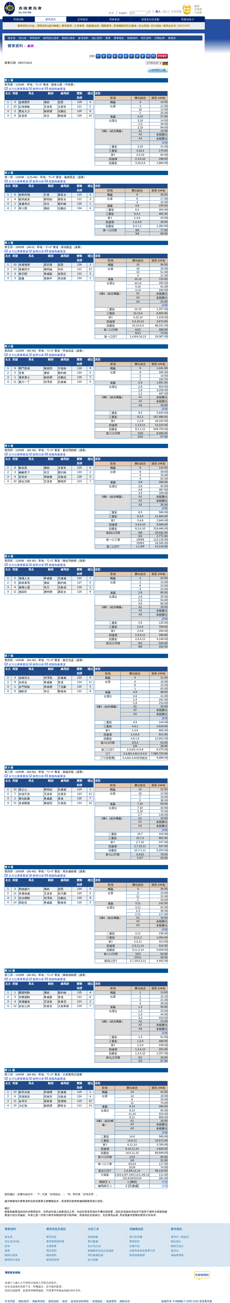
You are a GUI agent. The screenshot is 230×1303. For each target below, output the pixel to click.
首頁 (111, 12)
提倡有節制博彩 (80, 1301)
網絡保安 (125, 1301)
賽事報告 (118, 38)
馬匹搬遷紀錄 (95, 1255)
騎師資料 (51, 1255)
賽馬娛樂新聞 (137, 1255)
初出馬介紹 (94, 1246)
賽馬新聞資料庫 (55, 1241)
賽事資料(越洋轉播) (48, 25)
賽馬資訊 (50, 19)
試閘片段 (134, 1246)
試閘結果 (159, 38)
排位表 (22, 38)
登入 (158, 11)
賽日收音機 (135, 1236)
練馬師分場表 (51, 38)
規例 (64, 1301)
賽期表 (171, 38)
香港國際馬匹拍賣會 (125, 25)
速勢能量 (93, 1236)
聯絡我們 (24, 1301)
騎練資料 (132, 38)
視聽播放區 (92, 25)
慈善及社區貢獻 (150, 19)
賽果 (107, 38)
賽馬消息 (51, 1236)
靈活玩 (175, 1250)
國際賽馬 (106, 25)
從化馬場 (144, 25)
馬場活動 (18, 19)
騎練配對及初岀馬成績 (101, 1250)
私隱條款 (97, 1301)
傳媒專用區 (177, 1255)
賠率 (7, 1246)
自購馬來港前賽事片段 (142, 1250)
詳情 (164, 142)
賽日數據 (93, 1241)
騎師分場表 (68, 38)
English (123, 13)
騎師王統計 (177, 1246)
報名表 (11, 38)
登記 (165, 11)
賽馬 (196, 6)
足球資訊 (82, 19)
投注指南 (156, 25)
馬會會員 (114, 19)
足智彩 (198, 9)
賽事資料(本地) (26, 25)
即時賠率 (34, 38)
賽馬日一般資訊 (180, 1236)
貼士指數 (93, 1259)
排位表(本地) (12, 1241)
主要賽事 (79, 25)
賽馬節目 (134, 1241)
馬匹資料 (145, 38)
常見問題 (176, 11)
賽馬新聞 (67, 25)
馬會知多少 (187, 19)
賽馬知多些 (169, 25)
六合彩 (198, 12)
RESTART (184, 25)
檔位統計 (176, 1241)
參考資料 (82, 38)
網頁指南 (53, 1301)
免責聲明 (111, 1301)
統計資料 (96, 38)
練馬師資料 (52, 1259)
